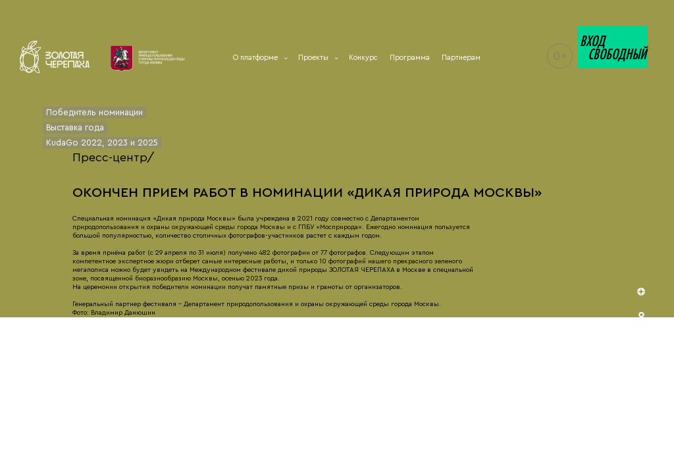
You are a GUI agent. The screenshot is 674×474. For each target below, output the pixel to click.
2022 (91, 143)
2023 (117, 143)
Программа (410, 57)
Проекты (317, 57)
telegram (642, 412)
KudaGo (62, 143)
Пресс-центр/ (113, 157)
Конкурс (363, 57)
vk (642, 370)
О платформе (259, 57)
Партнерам (461, 57)
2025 (148, 143)
